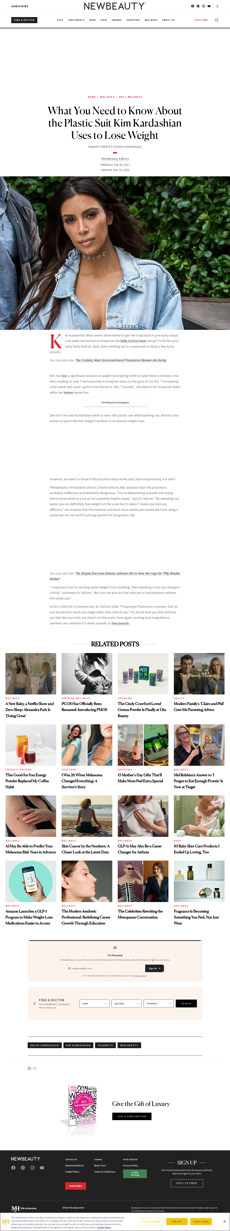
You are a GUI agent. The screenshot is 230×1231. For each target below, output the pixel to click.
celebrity (105, 1045)
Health (179, 698)
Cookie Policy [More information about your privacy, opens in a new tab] (104, 1227)
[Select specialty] (127, 1003)
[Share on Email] (35, 1068)
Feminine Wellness (76, 698)
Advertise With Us (74, 1165)
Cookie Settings (135, 1173)
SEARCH (186, 1003)
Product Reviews (18, 769)
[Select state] (95, 1003)
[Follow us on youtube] (209, 6)
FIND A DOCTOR (24, 20)
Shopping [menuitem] (133, 20)
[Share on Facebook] (29, 1068)
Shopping (125, 698)
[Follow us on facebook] (192, 6)
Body (177, 840)
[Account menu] (217, 6)
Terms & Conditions (104, 1171)
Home (92, 96)
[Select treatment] (159, 1003)
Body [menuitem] (92, 20)
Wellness (107, 96)
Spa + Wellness (130, 96)
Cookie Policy (72, 1171)
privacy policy (141, 975)
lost (64, 375)
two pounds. (121, 623)
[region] (115, 1222)
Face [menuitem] (60, 20)
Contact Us (71, 1159)
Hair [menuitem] (104, 20)
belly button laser (133, 341)
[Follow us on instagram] (203, 6)
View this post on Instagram (115, 402)
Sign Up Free (187, 1183)
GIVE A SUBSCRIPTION (132, 1116)
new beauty (129, 1045)
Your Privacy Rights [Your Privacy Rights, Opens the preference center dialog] (152, 1221)
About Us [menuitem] (168, 20)
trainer (68, 392)
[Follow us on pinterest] (198, 6)
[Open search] (216, 20)
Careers (98, 1159)
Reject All (177, 1221)
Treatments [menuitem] (76, 20)
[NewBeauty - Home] (115, 6)
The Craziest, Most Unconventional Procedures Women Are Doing (120, 360)
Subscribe (19, 6)
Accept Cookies (201, 1221)
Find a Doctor (130, 1159)
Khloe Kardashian (44, 1045)
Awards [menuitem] (117, 20)
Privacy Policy (130, 1165)
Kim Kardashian (78, 1045)
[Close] (224, 1221)
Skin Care (69, 769)
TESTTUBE (201, 20)
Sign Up (155, 968)
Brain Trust (100, 1165)
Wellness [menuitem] (151, 20)
